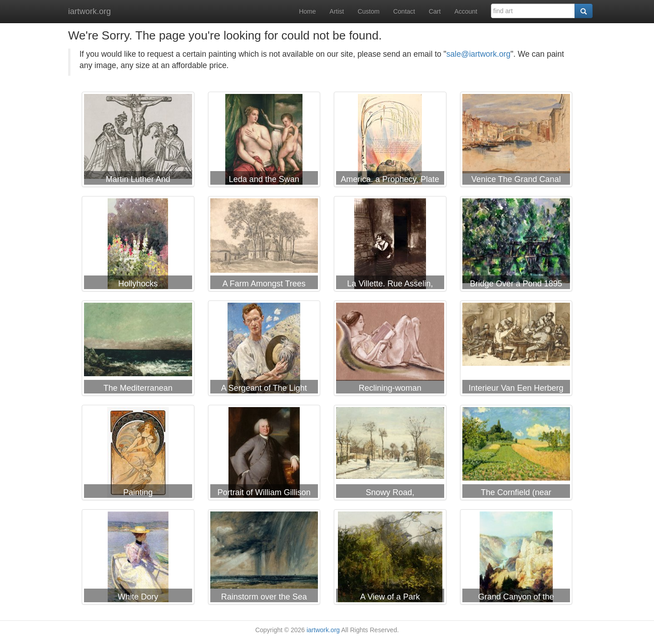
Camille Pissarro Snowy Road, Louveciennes (390, 454)
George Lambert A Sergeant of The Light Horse (264, 350)
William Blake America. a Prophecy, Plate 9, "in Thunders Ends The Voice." (390, 141)
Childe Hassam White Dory (138, 558)
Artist (337, 11)
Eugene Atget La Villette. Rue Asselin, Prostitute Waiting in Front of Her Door (390, 245)
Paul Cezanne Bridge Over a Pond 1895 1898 (516, 245)
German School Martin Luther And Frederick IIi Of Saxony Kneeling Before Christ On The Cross (138, 141)
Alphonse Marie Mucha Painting (138, 454)
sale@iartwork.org (478, 54)
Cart (435, 11)
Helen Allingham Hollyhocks (138, 245)
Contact (404, 11)
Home (307, 11)
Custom (368, 11)
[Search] (584, 11)
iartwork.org (89, 11)
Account (465, 11)
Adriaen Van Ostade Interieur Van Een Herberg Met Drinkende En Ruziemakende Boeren (516, 350)
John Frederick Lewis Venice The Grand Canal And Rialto (516, 141)
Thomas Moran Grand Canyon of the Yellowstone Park (516, 558)
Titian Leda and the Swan (264, 141)
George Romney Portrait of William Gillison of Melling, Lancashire (264, 454)
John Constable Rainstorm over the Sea (264, 558)
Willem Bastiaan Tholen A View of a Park (390, 558)
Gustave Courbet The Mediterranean (138, 350)
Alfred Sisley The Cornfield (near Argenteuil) (516, 454)
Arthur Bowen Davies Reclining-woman (390, 350)
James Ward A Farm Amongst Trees (264, 245)
